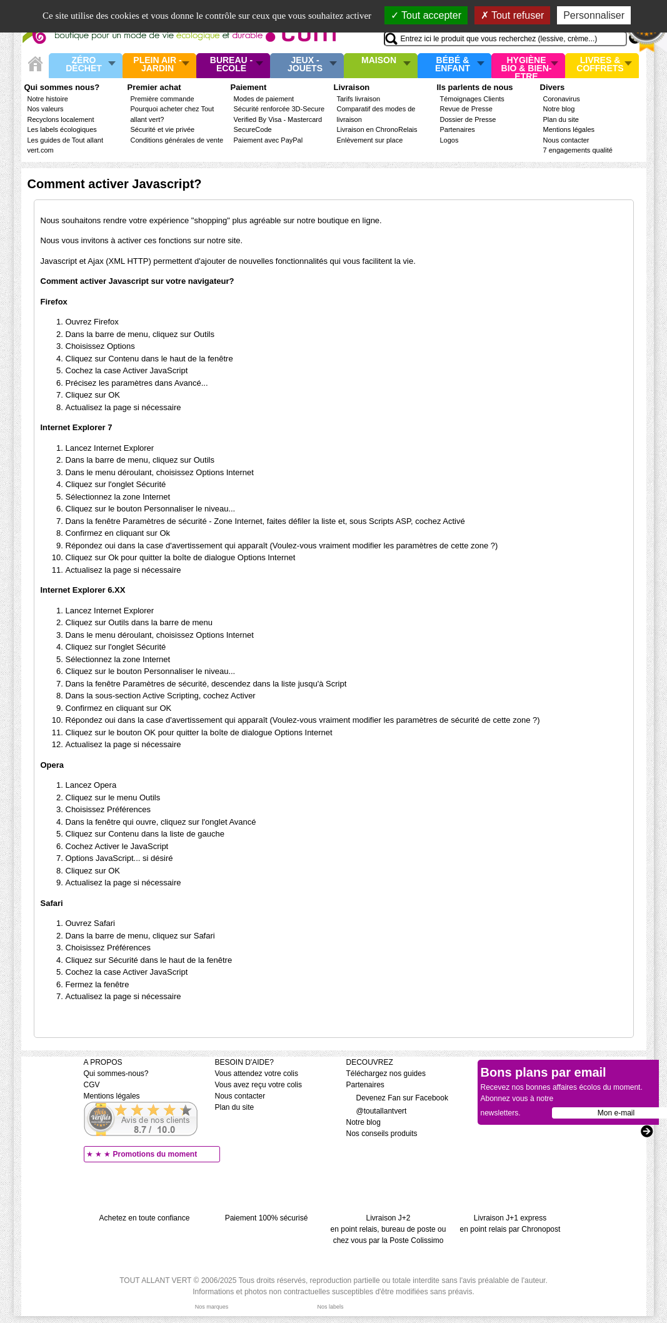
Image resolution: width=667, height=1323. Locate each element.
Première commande (162, 99)
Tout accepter (426, 15)
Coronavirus (561, 99)
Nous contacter (566, 140)
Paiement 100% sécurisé (266, 1218)
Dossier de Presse (468, 119)
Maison (378, 60)
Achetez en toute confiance (144, 1218)
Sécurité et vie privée (163, 129)
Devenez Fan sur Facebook (397, 1098)
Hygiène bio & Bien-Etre (526, 65)
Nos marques (212, 1307)
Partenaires (457, 129)
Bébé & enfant (452, 64)
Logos (449, 140)
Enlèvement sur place (370, 140)
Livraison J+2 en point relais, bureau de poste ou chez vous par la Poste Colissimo (388, 1229)
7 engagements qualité (578, 150)
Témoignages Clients (472, 99)
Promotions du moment (155, 1154)
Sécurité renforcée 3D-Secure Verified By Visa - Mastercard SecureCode (279, 119)
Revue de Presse (466, 109)
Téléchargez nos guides (386, 1073)
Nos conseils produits (382, 1133)
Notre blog (559, 109)
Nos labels (330, 1307)
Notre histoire (48, 99)
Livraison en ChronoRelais (377, 129)
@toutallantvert (376, 1111)
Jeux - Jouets (305, 64)
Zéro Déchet (84, 64)
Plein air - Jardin (157, 64)
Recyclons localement (61, 119)
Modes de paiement (264, 99)
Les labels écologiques (62, 129)
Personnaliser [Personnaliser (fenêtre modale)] (593, 15)
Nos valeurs (46, 109)
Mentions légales (569, 129)
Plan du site (561, 119)
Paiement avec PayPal (268, 140)
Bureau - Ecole (231, 64)
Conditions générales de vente (177, 140)
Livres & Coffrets (599, 64)
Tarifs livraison (359, 99)
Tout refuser (512, 15)
